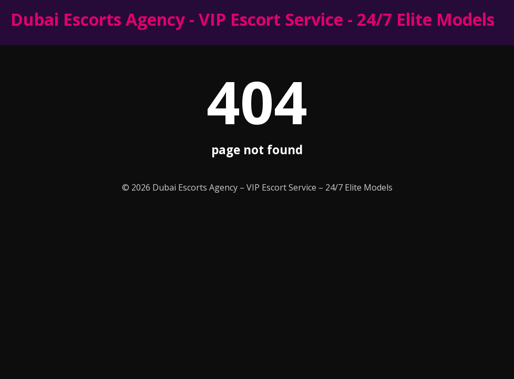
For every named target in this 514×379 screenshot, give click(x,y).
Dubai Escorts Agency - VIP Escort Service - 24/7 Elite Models (253, 19)
